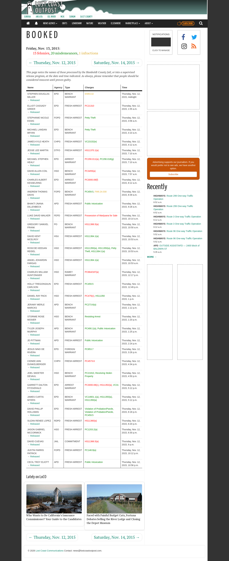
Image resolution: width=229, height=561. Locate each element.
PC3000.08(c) (91, 385)
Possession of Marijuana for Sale (101, 215)
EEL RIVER (52, 16)
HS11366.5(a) (92, 224)
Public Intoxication (94, 203)
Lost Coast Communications (49, 550)
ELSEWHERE (116, 23)
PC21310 (89, 106)
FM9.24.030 (101, 191)
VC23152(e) (91, 141)
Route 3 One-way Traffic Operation (184, 216)
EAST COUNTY (86, 16)
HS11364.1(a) (92, 236)
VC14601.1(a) (92, 397)
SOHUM (72, 16)
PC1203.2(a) (91, 429)
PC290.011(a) (92, 159)
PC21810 (89, 373)
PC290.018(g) (107, 159)
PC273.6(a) (90, 304)
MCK (62, 16)
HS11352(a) (106, 385)
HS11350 (100, 296)
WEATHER (102, 23)
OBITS (64, 23)
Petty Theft (90, 117)
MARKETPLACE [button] (132, 23)
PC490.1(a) (90, 328)
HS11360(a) (91, 420)
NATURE (89, 23)
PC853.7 (89, 349)
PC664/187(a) (92, 272)
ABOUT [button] (149, 23)
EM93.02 (89, 94)
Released (35, 100)
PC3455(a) (90, 171)
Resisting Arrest (92, 316)
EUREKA (27, 16)
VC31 (116, 385)
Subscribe (173, 174)
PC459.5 (89, 191)
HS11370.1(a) (92, 150)
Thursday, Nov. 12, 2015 (52, 62)
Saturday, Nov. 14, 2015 (117, 62)
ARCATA (39, 16)
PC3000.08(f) (91, 179)
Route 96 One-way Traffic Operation (184, 231)
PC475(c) (89, 296)
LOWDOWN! (77, 23)
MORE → (152, 257)
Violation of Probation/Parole (99, 409)
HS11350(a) (91, 248)
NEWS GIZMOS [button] (50, 23)
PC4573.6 (90, 361)
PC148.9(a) (90, 450)
